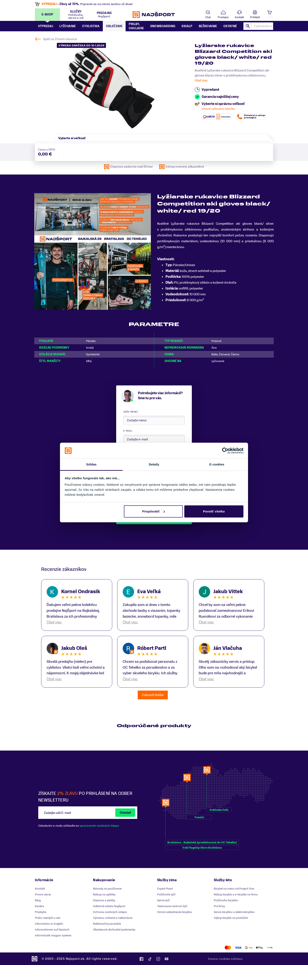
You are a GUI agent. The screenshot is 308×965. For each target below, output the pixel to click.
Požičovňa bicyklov (226, 900)
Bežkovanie (208, 26)
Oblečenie (114, 26)
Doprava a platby (104, 900)
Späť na (60, 39)
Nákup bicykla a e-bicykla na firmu (236, 894)
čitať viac (201, 80)
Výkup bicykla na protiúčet (231, 918)
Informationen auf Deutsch (52, 930)
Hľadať (248, 26)
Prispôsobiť (153, 511)
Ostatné (230, 26)
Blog (38, 900)
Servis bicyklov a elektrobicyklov (234, 912)
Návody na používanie (107, 889)
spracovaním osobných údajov (99, 826)
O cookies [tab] (216, 464)
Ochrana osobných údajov (110, 912)
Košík (269, 17)
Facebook (141, 959)
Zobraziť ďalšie (153, 695)
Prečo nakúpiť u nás (47, 918)
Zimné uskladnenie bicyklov (174, 912)
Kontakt (239, 17)
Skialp (187, 26)
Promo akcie (43, 894)
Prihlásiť (255, 17)
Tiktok (150, 959)
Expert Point (165, 889)
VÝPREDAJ (49, 4)
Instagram (158, 959)
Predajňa (40, 912)
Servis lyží (163, 900)
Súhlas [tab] (91, 464)
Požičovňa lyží (166, 894)
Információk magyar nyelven (53, 935)
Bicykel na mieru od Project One (234, 889)
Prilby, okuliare (136, 26)
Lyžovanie (67, 26)
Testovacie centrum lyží (172, 906)
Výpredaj (45, 26)
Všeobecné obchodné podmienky (114, 930)
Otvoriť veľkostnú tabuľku (218, 109)
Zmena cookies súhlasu (225, 959)
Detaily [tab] (154, 464)
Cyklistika (91, 26)
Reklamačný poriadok (107, 924)
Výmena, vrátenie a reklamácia (112, 918)
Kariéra (39, 906)
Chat (208, 17)
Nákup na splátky (104, 894)
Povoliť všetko (214, 511)
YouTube (166, 959)
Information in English (49, 924)
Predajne (223, 17)
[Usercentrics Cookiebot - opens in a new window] (225, 450)
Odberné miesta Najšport (109, 906)
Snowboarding (163, 26)
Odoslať (125, 813)
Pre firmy (219, 906)
